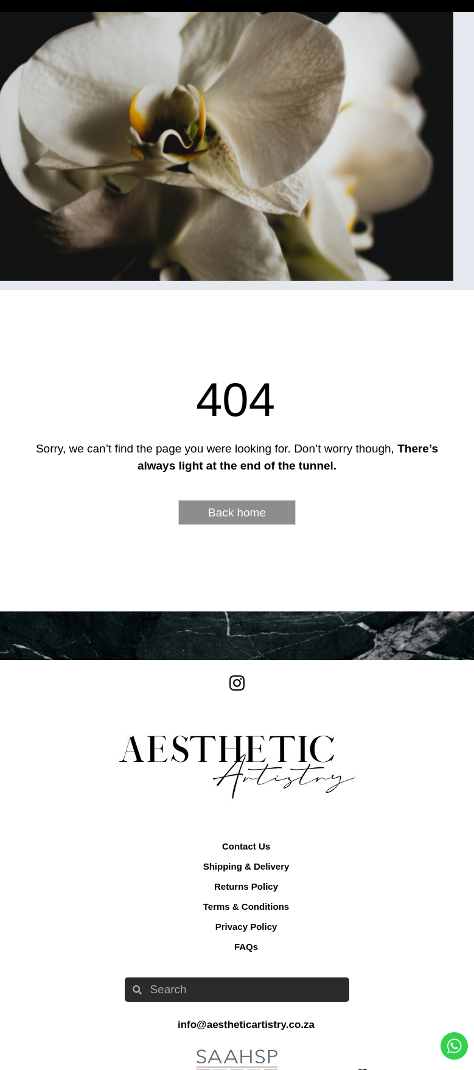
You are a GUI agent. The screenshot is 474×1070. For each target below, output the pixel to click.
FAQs (246, 947)
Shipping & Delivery (246, 866)
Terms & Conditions (246, 906)
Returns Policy (246, 886)
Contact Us (246, 846)
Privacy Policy (246, 926)
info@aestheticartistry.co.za (246, 1024)
